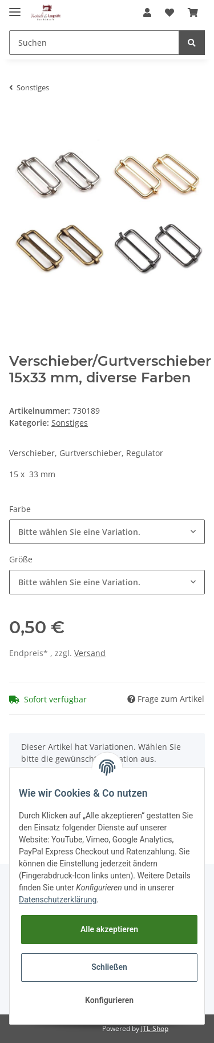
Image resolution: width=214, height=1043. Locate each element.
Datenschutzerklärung (57, 899)
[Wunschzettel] (169, 12)
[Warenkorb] (193, 12)
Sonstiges (69, 422)
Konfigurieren (109, 1000)
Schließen (109, 967)
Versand (90, 653)
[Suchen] (94, 42)
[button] (147, 12)
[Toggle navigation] (15, 7)
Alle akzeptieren (109, 929)
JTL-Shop (154, 1028)
